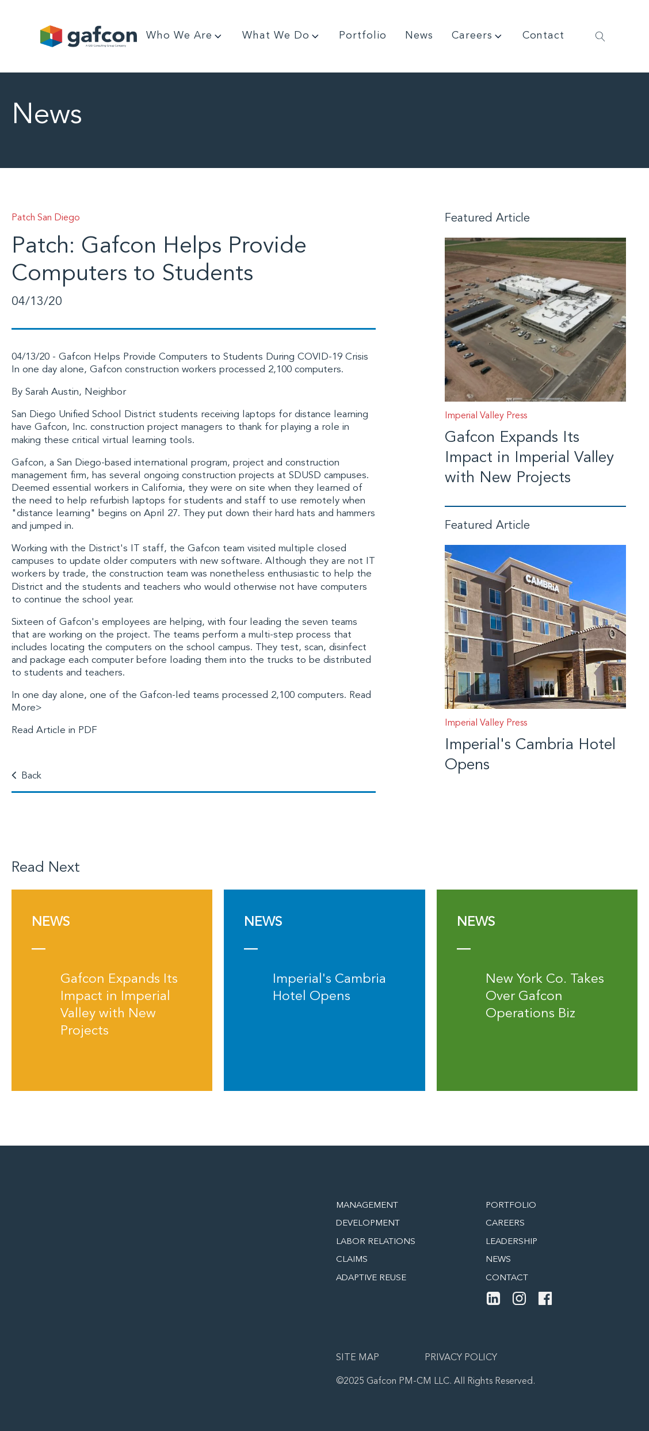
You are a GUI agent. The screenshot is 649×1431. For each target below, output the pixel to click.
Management (367, 1205)
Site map (357, 1358)
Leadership (511, 1242)
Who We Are (185, 36)
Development (368, 1223)
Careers (478, 36)
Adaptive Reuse (371, 1278)
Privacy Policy (461, 1358)
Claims (352, 1260)
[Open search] (600, 36)
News (419, 35)
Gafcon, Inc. (61, 427)
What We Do (281, 36)
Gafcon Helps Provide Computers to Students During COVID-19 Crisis (213, 357)
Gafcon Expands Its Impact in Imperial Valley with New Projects (529, 458)
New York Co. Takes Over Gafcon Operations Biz (545, 997)
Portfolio (363, 35)
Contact (543, 35)
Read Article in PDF (54, 730)
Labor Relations (375, 1242)
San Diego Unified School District (84, 414)
